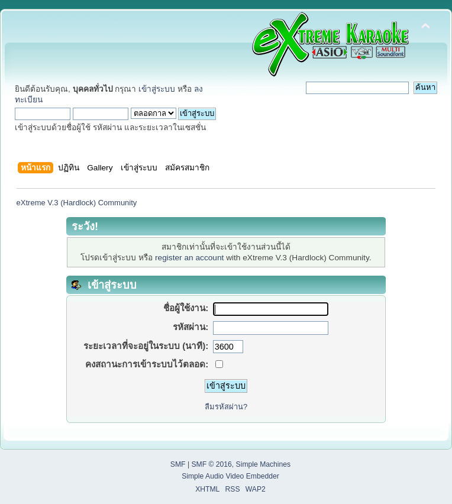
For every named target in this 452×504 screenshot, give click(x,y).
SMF (178, 464)
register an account (189, 257)
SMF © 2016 (211, 464)
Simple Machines (263, 464)
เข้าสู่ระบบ (156, 89)
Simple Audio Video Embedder (230, 476)
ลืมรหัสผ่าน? (226, 406)
